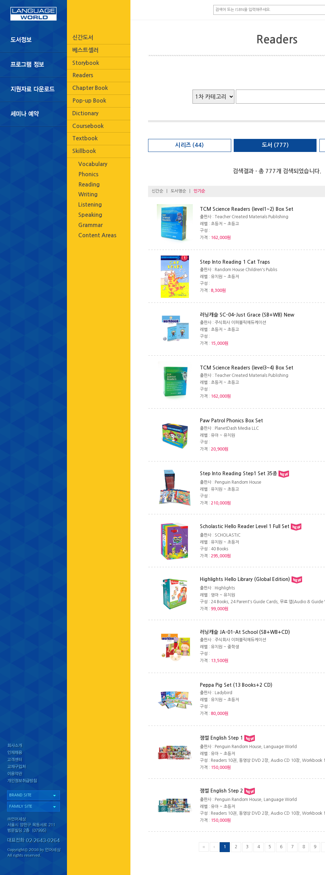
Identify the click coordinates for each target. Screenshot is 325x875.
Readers (82, 75)
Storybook (85, 63)
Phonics (88, 174)
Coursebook (88, 126)
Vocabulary (92, 164)
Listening (90, 204)
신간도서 (82, 37)
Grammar (90, 225)
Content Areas (97, 235)
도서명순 (178, 191)
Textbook (85, 138)
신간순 (157, 191)
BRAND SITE (20, 795)
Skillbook (84, 151)
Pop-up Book (89, 100)
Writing (88, 194)
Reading (89, 184)
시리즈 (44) (189, 145)
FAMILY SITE (20, 806)
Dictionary (85, 113)
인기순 (199, 191)
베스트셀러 (85, 50)
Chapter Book (90, 88)
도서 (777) (275, 145)
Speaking (90, 215)
